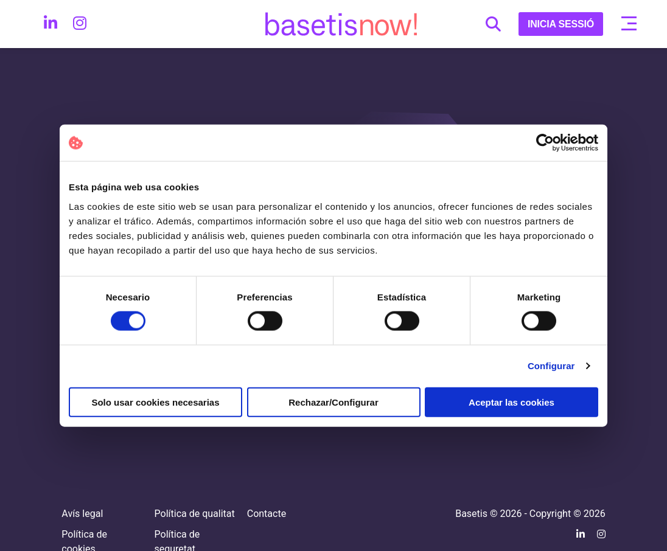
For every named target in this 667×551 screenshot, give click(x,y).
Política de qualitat (195, 513)
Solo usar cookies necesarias (155, 402)
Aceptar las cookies (511, 402)
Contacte (266, 513)
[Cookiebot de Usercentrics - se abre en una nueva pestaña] (545, 143)
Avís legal (82, 513)
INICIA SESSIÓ (561, 24)
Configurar (551, 366)
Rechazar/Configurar (333, 402)
